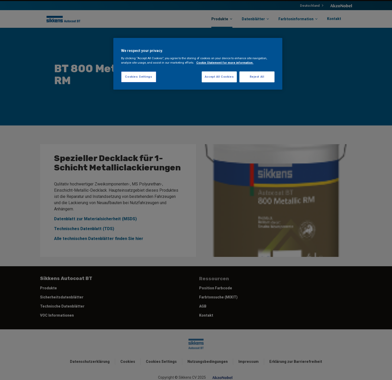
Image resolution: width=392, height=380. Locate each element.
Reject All (257, 76)
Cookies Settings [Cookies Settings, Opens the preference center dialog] (138, 76)
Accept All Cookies (219, 76)
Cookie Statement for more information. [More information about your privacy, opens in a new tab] (224, 62)
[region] (197, 64)
